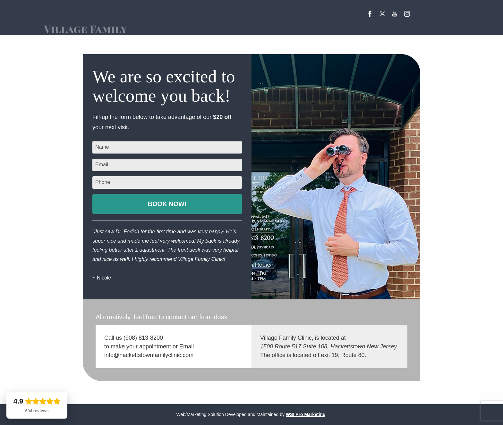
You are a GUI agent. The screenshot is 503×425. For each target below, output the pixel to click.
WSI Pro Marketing (306, 414)
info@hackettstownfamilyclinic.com (148, 355)
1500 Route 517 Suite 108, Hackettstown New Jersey (328, 346)
